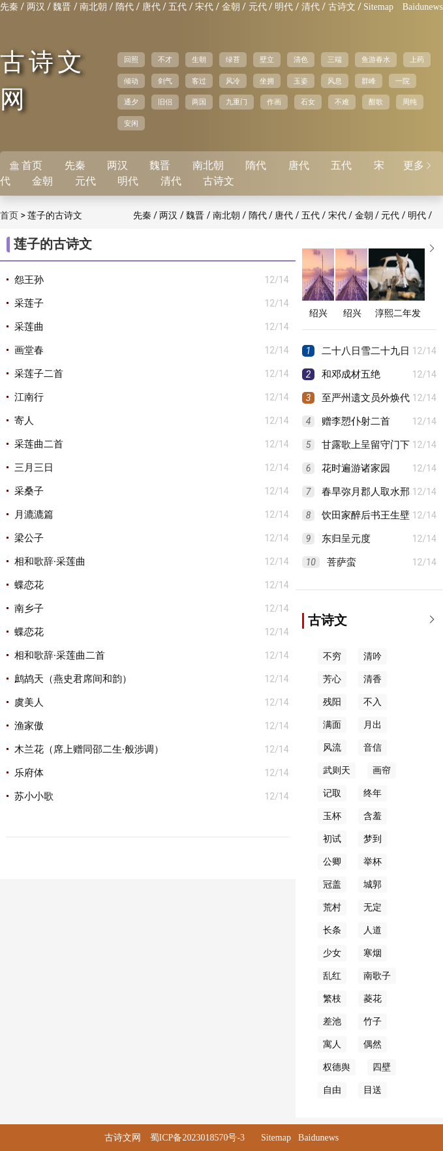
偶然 (372, 1044)
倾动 (131, 81)
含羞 (372, 816)
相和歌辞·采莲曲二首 (59, 655)
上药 (417, 59)
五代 (177, 7)
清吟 (372, 656)
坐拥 (267, 81)
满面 (332, 725)
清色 (301, 59)
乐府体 (29, 773)
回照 (131, 59)
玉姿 (301, 81)
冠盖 (332, 884)
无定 (372, 907)
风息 (335, 81)
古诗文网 (122, 1138)
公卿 (332, 862)
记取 (332, 793)
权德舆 (336, 1067)
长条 (332, 930)
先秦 (9, 7)
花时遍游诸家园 (356, 468)
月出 (372, 725)
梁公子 (29, 538)
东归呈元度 (346, 538)
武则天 (336, 770)
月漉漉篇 (33, 514)
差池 (332, 1021)
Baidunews (423, 7)
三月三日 (33, 467)
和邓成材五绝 (351, 374)
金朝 (231, 7)
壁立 (267, 59)
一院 (402, 81)
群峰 (368, 81)
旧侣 (165, 102)
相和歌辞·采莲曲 (49, 561)
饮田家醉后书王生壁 (366, 515)
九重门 (236, 102)
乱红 (332, 976)
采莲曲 (29, 326)
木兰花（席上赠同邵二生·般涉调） (89, 749)
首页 (9, 215)
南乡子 (29, 608)
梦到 (372, 839)
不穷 (332, 656)
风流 (332, 748)
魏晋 (62, 7)
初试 (332, 839)
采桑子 (29, 491)
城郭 (372, 884)
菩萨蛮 (341, 562)
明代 (284, 7)
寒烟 (372, 953)
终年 (372, 793)
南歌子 (377, 976)
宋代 (204, 7)
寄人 (24, 420)
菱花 (372, 999)
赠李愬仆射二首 (356, 421)
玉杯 (332, 816)
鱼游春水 (375, 59)
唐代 (151, 7)
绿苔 (233, 59)
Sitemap (378, 7)
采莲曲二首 (38, 444)
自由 (332, 1090)
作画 (274, 102)
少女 (332, 953)
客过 (199, 81)
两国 (199, 102)
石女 (308, 102)
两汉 (36, 7)
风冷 (233, 81)
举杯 (372, 862)
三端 (335, 59)
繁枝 (332, 999)
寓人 (332, 1044)
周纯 (410, 102)
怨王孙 (29, 280)
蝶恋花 (29, 585)
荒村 (332, 907)
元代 (258, 7)
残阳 (332, 702)
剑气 (165, 81)
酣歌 (376, 102)
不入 (372, 702)
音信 (372, 748)
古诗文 (342, 7)
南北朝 (93, 7)
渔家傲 (29, 726)
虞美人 (29, 702)
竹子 (372, 1021)
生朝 (199, 59)
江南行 (29, 397)
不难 (342, 102)
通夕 (131, 102)
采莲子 (29, 303)
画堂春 (29, 350)
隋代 (124, 7)
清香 (372, 679)
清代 (310, 7)
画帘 (382, 770)
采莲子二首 (38, 373)
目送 (372, 1090)
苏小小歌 (33, 796)
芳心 (332, 679)
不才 (165, 59)
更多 (418, 165)
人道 (372, 930)
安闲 (131, 123)
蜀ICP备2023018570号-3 (197, 1138)
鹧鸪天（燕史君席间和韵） (73, 679)
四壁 (382, 1067)
